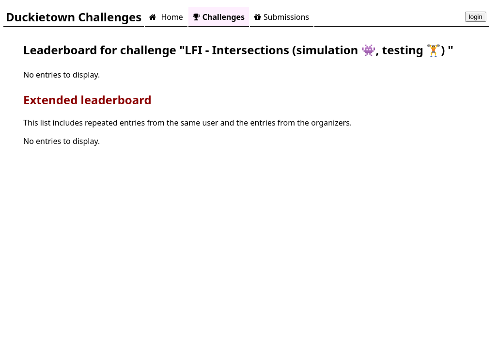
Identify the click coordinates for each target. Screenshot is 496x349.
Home (166, 17)
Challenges (219, 17)
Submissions (281, 17)
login (475, 16)
